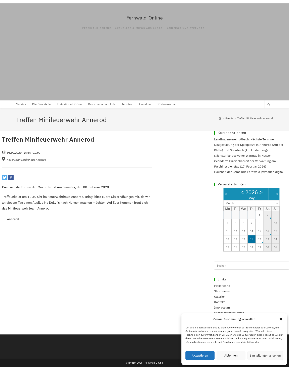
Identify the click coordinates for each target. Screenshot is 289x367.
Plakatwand (222, 286)
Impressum (222, 307)
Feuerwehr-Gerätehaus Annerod (26, 160)
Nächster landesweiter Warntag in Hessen (243, 155)
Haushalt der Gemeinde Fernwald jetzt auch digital (249, 172)
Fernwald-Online (144, 17)
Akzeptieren (200, 355)
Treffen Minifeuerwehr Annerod (255, 118)
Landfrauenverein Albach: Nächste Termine (244, 139)
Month (230, 203)
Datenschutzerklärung (229, 313)
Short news (222, 291)
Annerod (13, 219)
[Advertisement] (144, 70)
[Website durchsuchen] (269, 105)
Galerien (220, 297)
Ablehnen (231, 355)
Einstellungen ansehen (265, 355)
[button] (281, 319)
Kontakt (219, 302)
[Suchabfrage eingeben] (251, 266)
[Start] (220, 118)
